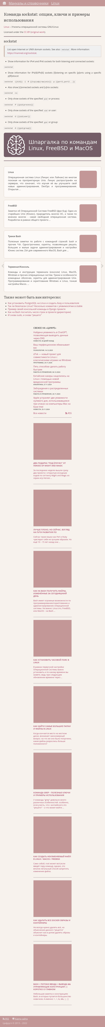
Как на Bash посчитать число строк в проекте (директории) (42, 311)
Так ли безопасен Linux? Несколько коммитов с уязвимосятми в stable (48, 305)
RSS (68, 412)
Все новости (39, 412)
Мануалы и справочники (29, 3)
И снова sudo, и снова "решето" (28, 314)
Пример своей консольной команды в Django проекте (40, 308)
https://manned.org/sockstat (23, 55)
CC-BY (29, 34)
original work (39, 34)
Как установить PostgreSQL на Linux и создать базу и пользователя (46, 302)
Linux (55, 3)
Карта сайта (20, 1018)
